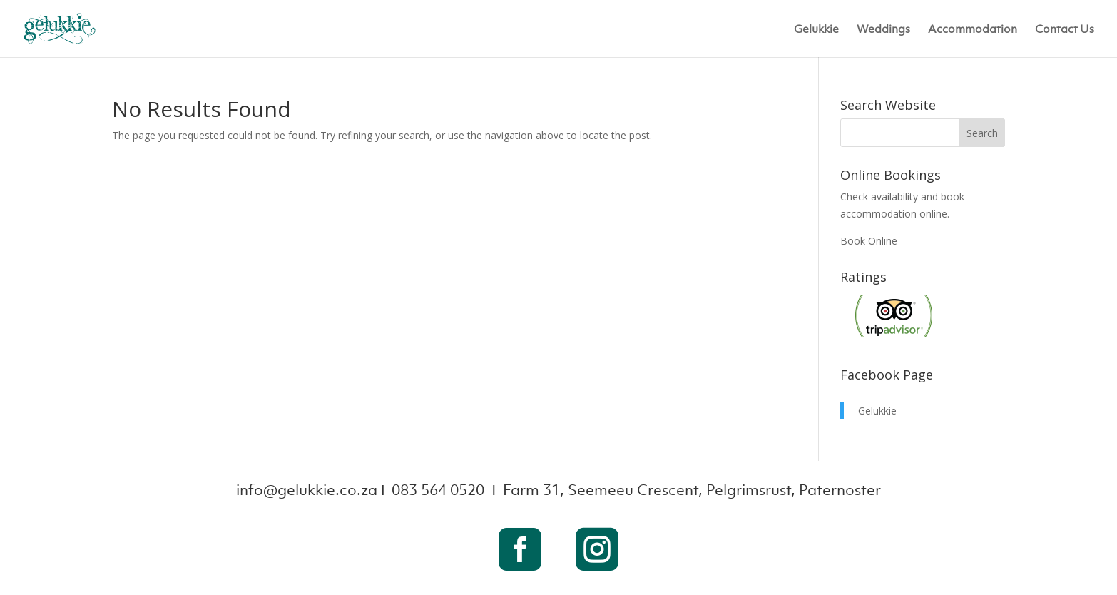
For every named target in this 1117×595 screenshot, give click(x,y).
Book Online (868, 241)
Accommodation (972, 30)
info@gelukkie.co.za (306, 489)
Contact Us (1064, 30)
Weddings (883, 30)
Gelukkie (816, 30)
